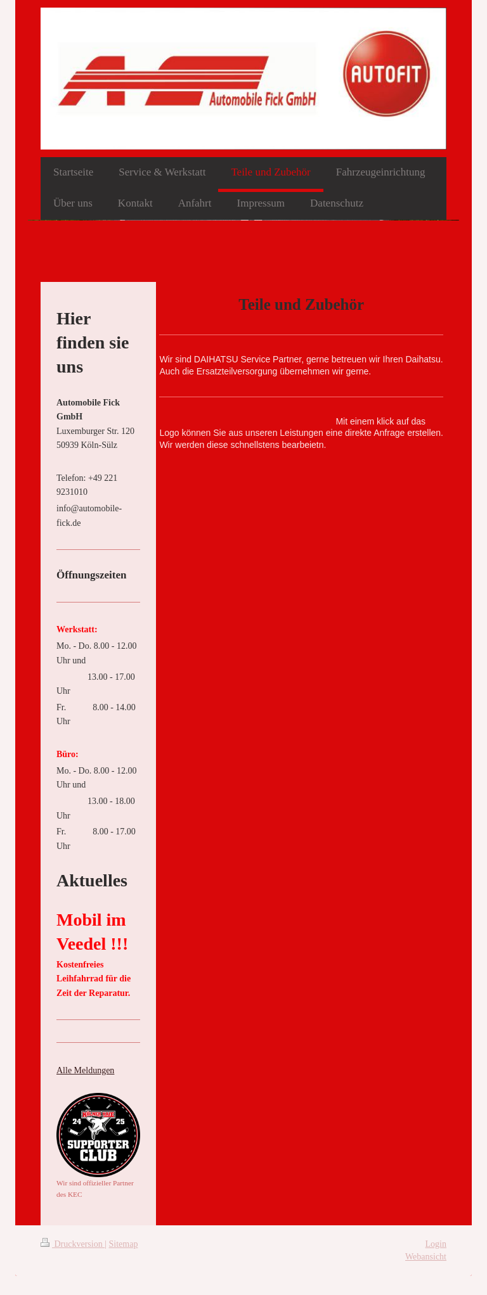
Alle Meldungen (85, 1070)
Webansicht (425, 1256)
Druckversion (73, 1244)
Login (435, 1244)
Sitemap (123, 1244)
